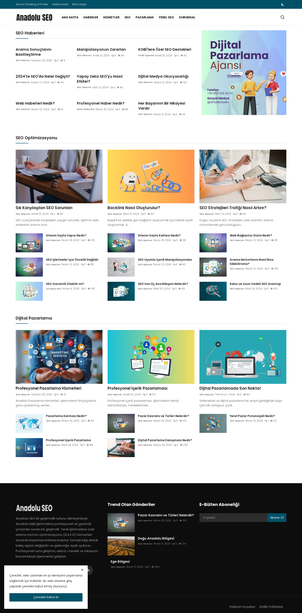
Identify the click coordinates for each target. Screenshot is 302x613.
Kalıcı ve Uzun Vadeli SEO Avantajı (255, 279)
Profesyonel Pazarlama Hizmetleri (52, 383)
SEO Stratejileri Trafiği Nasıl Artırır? (235, 202)
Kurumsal (187, 17)
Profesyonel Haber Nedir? (99, 93)
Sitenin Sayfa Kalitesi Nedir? (159, 230)
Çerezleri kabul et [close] (46, 597)
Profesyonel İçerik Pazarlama (68, 435)
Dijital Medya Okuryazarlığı (161, 71)
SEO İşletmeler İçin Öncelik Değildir (72, 254)
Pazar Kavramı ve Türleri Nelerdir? (163, 411)
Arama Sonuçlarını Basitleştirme (43, 49)
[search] (282, 17)
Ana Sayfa (70, 17)
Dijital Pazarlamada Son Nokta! (232, 383)
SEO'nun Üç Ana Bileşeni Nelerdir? (163, 279)
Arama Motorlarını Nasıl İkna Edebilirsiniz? (251, 256)
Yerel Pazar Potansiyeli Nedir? (252, 411)
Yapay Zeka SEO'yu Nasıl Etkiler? (104, 71)
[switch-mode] (283, 4)
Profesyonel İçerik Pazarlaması (140, 383)
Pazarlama (145, 17)
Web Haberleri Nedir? (34, 93)
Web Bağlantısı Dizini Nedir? (251, 230)
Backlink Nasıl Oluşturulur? (136, 202)
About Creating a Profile (32, 4)
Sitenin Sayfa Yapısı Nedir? (66, 230)
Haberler (90, 17)
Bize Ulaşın (79, 4)
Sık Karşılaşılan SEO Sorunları (46, 202)
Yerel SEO (166, 17)
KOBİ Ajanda (146, 55)
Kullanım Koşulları (241, 602)
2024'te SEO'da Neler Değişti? (41, 71)
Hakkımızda (60, 4)
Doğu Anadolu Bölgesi (156, 534)
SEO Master (23, 55)
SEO (127, 17)
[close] (82, 569)
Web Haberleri (86, 99)
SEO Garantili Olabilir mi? (65, 279)
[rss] (88, 565)
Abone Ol (277, 513)
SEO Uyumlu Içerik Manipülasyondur (165, 254)
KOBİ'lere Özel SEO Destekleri (162, 49)
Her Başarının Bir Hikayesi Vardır (165, 93)
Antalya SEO (54, 283)
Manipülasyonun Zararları (99, 49)
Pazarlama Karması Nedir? (66, 411)
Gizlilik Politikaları (270, 602)
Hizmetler (111, 17)
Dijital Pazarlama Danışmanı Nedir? (165, 435)
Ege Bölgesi (120, 557)
